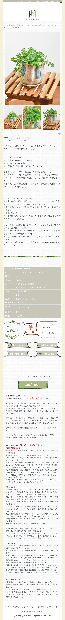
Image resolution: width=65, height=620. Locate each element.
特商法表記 (15, 607)
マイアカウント (55, 607)
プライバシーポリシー (28, 607)
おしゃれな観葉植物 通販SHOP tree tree (32, 615)
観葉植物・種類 (36, 25)
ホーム (6, 607)
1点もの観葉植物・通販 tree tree (15, 25)
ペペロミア (50, 25)
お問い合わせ (43, 607)
